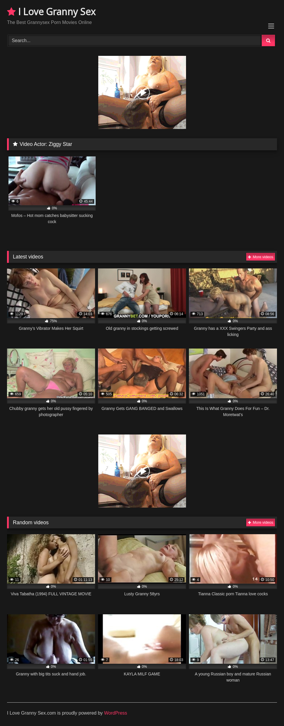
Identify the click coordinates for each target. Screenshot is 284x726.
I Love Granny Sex (51, 11)
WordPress (115, 713)
